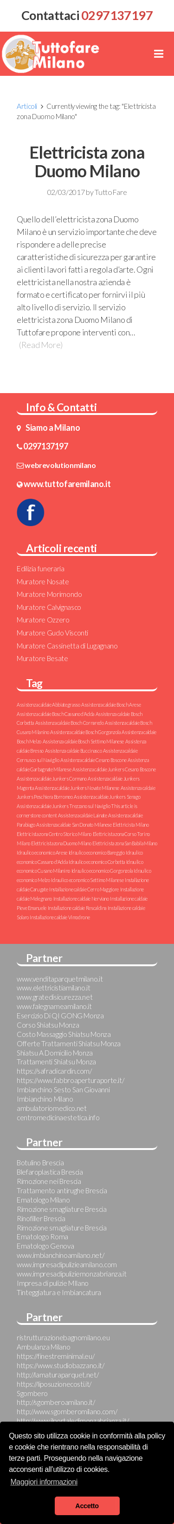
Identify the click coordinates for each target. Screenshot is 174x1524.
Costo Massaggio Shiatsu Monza (64, 1034)
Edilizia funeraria (40, 568)
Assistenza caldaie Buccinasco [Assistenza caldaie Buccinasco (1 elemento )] (73, 751)
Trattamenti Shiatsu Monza (56, 1061)
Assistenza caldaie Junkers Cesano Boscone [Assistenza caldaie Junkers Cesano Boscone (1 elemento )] (113, 769)
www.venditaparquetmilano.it (60, 979)
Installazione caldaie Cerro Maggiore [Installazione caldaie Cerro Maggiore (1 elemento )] (84, 889)
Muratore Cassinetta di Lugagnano (67, 646)
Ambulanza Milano (43, 1347)
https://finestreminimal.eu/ (55, 1356)
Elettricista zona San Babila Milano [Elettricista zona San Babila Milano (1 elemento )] (124, 843)
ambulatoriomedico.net (51, 1108)
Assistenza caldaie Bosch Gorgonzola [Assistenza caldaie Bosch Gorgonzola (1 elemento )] (85, 732)
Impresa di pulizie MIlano (53, 1283)
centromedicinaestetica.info (58, 1117)
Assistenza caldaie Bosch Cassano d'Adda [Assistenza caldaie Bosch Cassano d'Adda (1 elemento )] (55, 714)
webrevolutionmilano (60, 465)
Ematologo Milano (43, 1200)
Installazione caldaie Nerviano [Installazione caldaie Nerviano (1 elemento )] (81, 899)
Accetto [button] (86, 1506)
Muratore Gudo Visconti (52, 632)
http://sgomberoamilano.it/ (56, 1402)
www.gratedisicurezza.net (54, 997)
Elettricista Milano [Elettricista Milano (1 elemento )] (130, 825)
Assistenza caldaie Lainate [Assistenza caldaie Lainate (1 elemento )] (82, 815)
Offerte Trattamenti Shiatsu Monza (69, 1043)
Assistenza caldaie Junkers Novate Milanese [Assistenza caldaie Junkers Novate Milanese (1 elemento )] (77, 788)
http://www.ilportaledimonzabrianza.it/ (73, 1421)
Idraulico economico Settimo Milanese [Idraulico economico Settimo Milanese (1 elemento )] (87, 880)
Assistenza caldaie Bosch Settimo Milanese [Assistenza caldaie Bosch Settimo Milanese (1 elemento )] (83, 741)
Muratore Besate (42, 658)
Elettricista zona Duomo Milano (87, 161)
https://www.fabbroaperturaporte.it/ (70, 1080)
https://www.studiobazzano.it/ (60, 1365)
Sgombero (32, 1393)
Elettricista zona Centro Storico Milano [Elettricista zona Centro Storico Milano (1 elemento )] (54, 834)
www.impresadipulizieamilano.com (67, 1264)
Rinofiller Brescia (41, 1218)
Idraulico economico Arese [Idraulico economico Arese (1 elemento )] (42, 852)
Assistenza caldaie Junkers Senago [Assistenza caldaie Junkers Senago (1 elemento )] (107, 797)
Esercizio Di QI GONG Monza (60, 1015)
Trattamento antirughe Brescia (62, 1190)
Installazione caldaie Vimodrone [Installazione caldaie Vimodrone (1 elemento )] (60, 917)
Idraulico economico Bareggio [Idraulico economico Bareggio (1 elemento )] (97, 852)
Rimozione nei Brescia (49, 1181)
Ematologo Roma (42, 1236)
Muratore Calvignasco (49, 607)
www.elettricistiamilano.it (53, 987)
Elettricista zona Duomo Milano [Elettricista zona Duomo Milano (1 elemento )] (61, 843)
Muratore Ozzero (43, 619)
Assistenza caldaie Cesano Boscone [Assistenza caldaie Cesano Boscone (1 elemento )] (93, 760)
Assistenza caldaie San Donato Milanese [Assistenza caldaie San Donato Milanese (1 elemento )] (73, 825)
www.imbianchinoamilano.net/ (60, 1255)
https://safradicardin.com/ (54, 1071)
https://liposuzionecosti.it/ (54, 1384)
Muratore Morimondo (49, 594)
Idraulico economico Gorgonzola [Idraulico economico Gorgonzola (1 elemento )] (102, 871)
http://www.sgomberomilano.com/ (67, 1411)
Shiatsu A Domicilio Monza (55, 1053)
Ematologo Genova (45, 1246)
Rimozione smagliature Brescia (62, 1209)
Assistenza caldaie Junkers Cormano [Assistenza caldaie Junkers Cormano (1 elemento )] (52, 778)
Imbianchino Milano (45, 1099)
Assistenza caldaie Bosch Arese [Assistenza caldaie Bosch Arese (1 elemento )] (111, 705)
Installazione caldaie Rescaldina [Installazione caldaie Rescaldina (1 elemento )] (77, 908)
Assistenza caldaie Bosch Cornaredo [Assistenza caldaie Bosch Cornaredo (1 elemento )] (69, 723)
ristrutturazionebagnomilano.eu (63, 1337)
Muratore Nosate (43, 581)
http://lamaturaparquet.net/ (57, 1374)
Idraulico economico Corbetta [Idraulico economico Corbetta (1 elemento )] (97, 862)
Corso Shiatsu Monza (48, 1025)
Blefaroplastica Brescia (50, 1172)
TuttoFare (111, 191)
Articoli (27, 106)
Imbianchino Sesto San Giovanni (63, 1089)
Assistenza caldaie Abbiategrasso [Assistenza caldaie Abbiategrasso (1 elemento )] (48, 705)
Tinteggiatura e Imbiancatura (59, 1292)
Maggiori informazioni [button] (43, 1482)
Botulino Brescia (40, 1162)
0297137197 (45, 446)
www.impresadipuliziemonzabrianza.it (71, 1274)
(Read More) (41, 345)
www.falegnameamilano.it (54, 1006)
